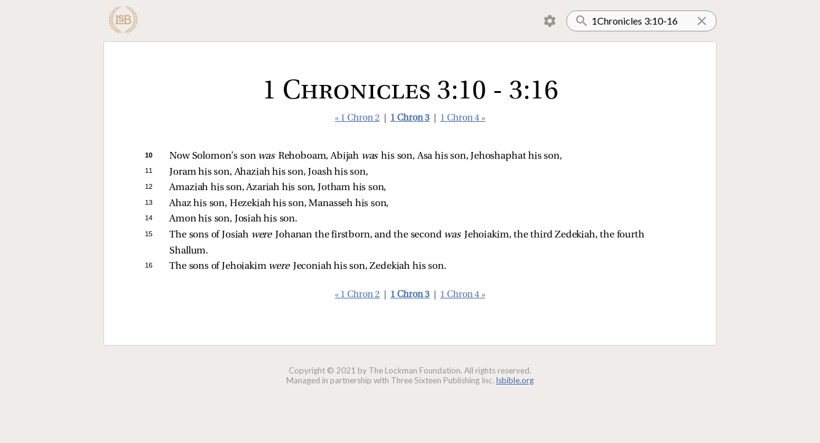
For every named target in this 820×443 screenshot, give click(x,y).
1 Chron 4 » (462, 118)
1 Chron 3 (410, 118)
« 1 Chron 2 (357, 118)
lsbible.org (515, 380)
